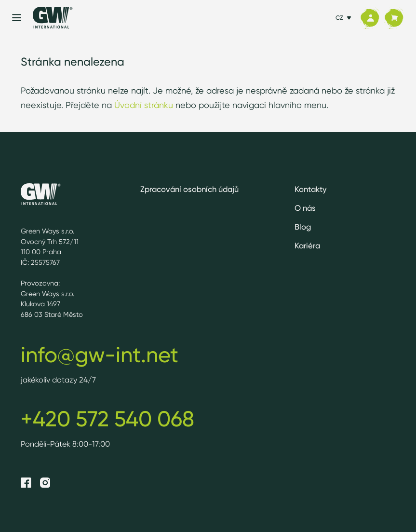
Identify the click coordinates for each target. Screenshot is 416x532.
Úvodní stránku (143, 105)
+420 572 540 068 (107, 418)
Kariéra (307, 245)
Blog (303, 227)
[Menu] (17, 18)
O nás (305, 208)
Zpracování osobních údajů (189, 189)
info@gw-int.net (99, 354)
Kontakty (311, 189)
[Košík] (394, 18)
